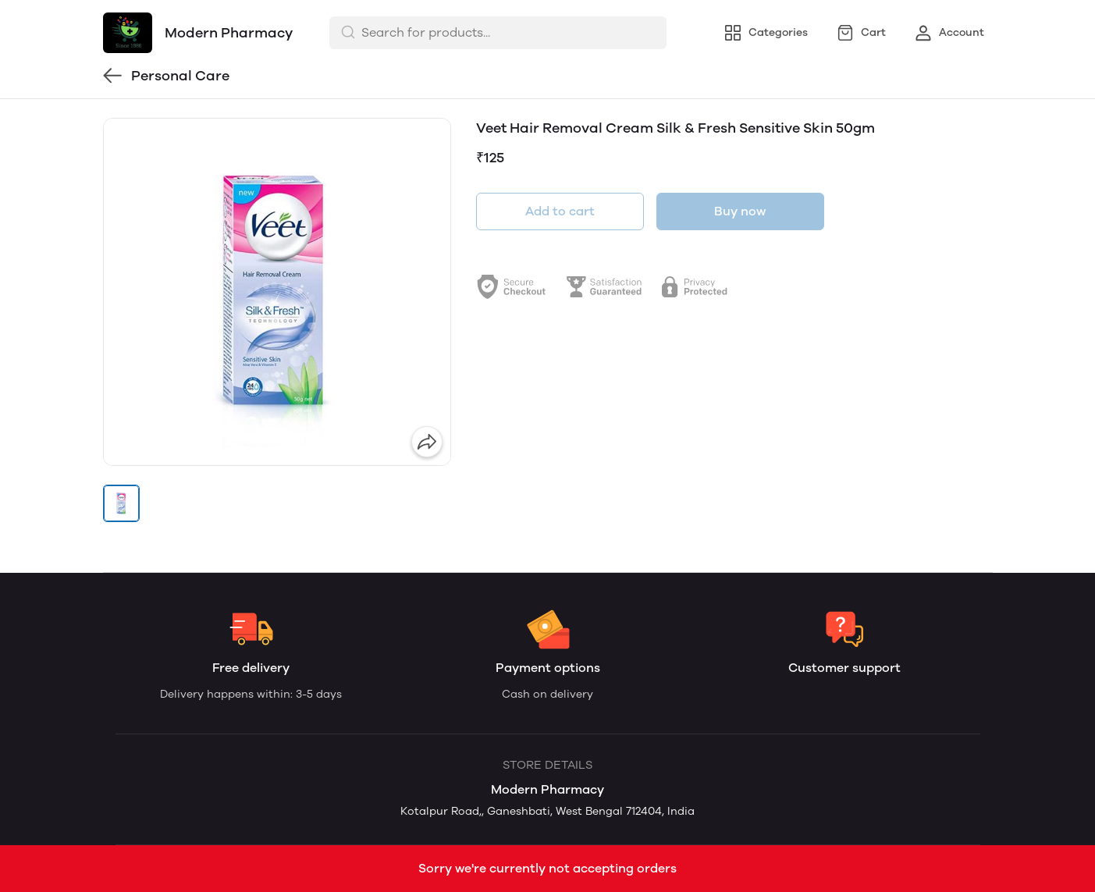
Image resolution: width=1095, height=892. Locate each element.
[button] (121, 503)
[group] (277, 292)
